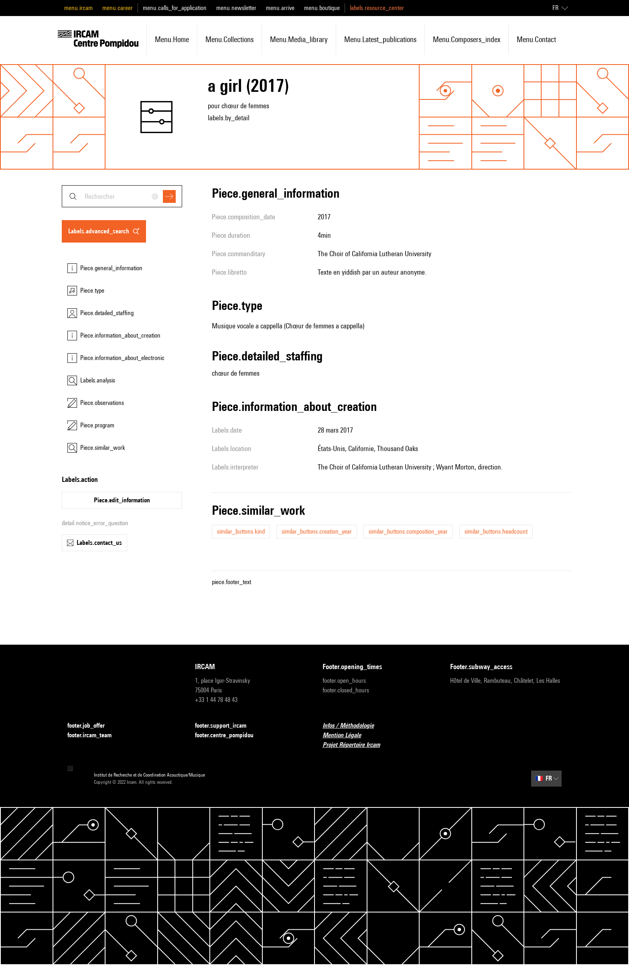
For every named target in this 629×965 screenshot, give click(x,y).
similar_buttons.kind (241, 531)
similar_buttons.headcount (496, 531)
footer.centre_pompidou (229, 735)
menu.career (117, 8)
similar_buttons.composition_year (408, 531)
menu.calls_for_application (175, 8)
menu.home (172, 39)
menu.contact (536, 39)
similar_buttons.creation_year (317, 531)
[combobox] (122, 196)
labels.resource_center (377, 8)
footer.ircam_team (94, 735)
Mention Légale (347, 735)
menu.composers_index (466, 39)
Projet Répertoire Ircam (356, 745)
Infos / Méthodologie (353, 726)
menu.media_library (299, 39)
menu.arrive (280, 8)
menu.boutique (322, 8)
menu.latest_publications (380, 39)
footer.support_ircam (225, 726)
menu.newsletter (236, 8)
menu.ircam (78, 8)
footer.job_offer (90, 726)
